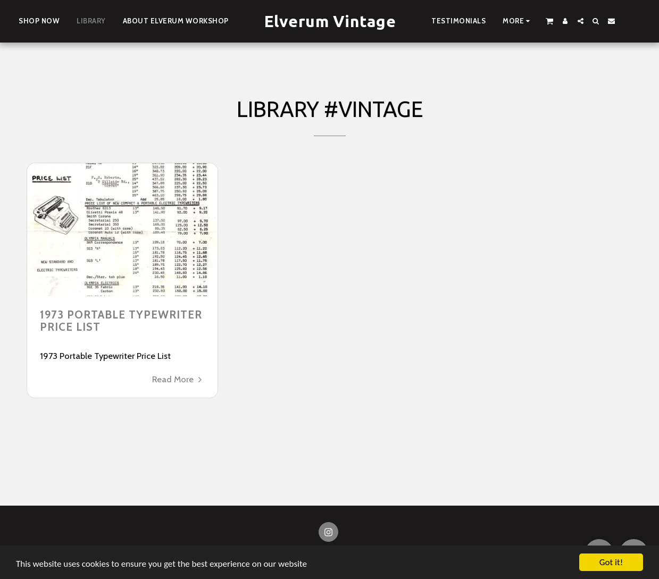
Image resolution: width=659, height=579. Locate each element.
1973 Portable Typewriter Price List (121, 320)
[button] (549, 20)
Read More (178, 379)
